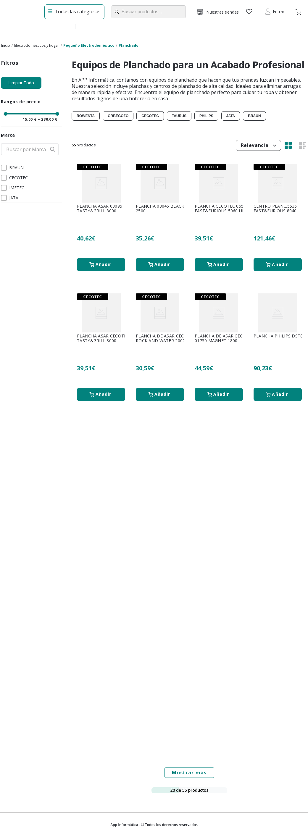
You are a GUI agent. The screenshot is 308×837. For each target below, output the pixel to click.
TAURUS (179, 116)
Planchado (128, 45)
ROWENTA (86, 116)
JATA (13, 198)
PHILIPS (206, 116)
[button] (217, 12)
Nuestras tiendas (222, 12)
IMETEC (16, 187)
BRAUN (16, 167)
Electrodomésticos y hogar (36, 45)
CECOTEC (18, 177)
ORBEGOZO (118, 116)
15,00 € (30, 119)
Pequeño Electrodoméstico (89, 45)
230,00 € (48, 119)
